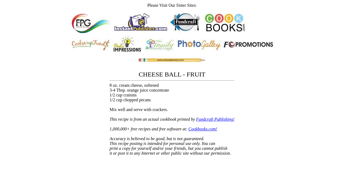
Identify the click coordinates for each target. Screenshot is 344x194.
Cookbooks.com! (202, 129)
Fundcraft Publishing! (215, 119)
